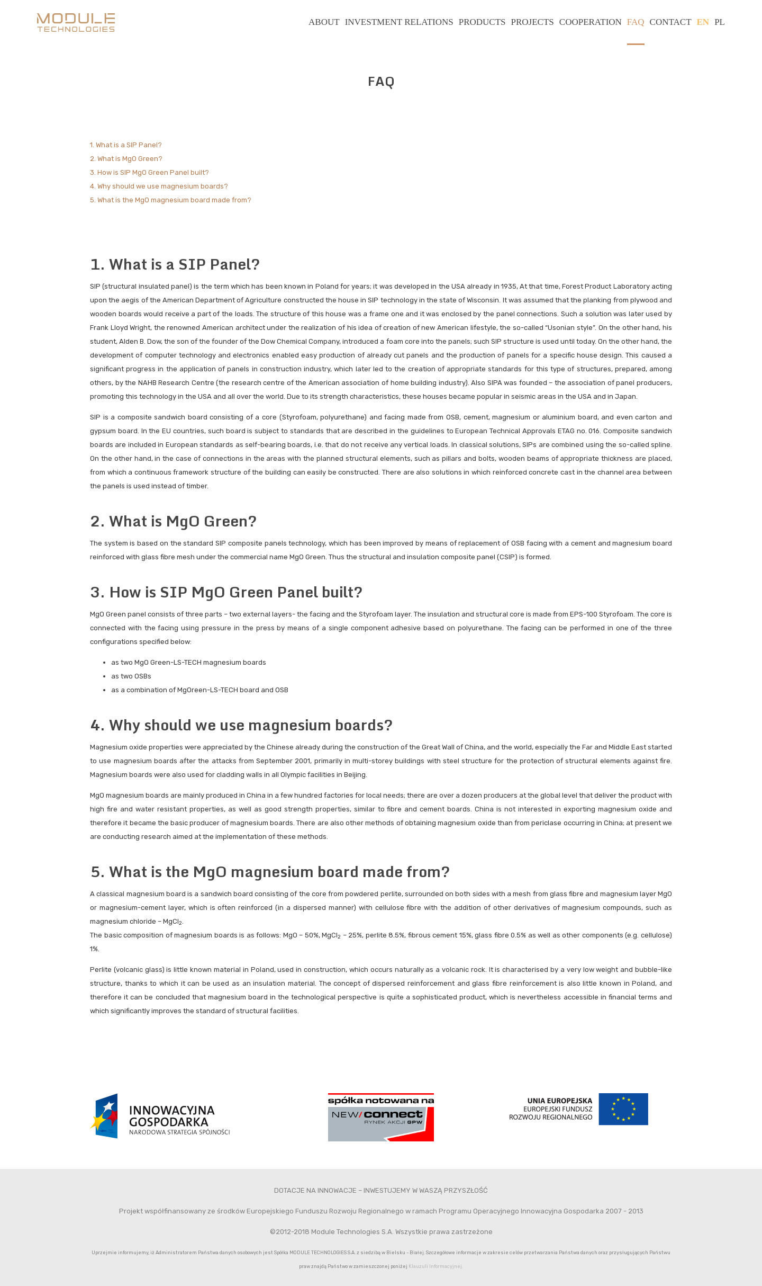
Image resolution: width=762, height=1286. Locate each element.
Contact (671, 22)
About (324, 22)
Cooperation (590, 22)
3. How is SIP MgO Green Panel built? (149, 172)
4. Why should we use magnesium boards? (159, 186)
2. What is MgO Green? (126, 159)
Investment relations (399, 22)
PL (719, 22)
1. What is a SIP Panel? (126, 145)
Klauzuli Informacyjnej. (436, 1266)
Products (482, 22)
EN (703, 22)
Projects (532, 22)
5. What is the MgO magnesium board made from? (170, 200)
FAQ (636, 22)
